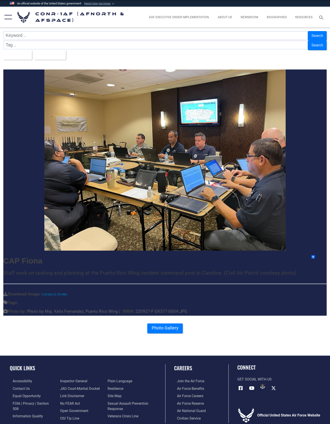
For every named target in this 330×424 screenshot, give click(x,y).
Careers (183, 365)
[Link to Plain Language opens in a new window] (71, 415)
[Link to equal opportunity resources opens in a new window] (24, 393)
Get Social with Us (254, 377)
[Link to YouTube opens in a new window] (251, 385)
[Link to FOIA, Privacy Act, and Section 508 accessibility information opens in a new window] (31, 400)
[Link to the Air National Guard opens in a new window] (188, 408)
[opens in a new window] (179, 17)
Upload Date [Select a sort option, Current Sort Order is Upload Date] (53, 52)
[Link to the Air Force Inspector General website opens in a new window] (23, 415)
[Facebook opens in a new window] (240, 385)
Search (316, 35)
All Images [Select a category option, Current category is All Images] (17, 52)
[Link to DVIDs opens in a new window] (262, 383)
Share (318, 254)
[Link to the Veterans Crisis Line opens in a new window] (123, 405)
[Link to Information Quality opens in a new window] (25, 408)
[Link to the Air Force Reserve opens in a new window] (187, 400)
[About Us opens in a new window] (224, 17)
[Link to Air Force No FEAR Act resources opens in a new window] (69, 393)
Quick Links (22, 365)
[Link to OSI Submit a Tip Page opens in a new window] (68, 408)
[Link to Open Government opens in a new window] (73, 400)
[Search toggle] (322, 17)
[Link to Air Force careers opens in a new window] (187, 393)
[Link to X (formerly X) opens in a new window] (273, 385)
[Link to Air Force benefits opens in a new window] (187, 386)
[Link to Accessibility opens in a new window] (19, 378)
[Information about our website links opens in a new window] (71, 386)
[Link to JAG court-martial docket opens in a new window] (79, 378)
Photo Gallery (165, 326)
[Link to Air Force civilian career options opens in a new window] (186, 415)
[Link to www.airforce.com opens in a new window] (187, 378)
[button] (99, 3)
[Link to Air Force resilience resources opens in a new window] (116, 378)
